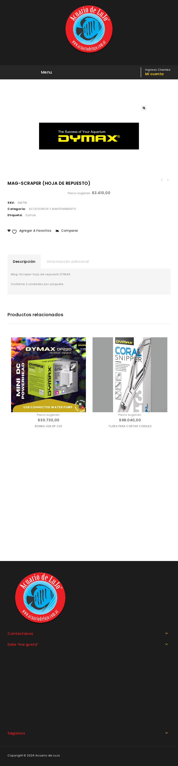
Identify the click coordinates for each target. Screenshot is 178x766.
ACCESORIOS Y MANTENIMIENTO (52, 209)
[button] (144, 108)
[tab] (24, 262)
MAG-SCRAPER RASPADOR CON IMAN (167, 179)
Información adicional (68, 261)
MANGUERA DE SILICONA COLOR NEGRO (161, 179)
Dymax (31, 215)
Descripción (24, 261)
